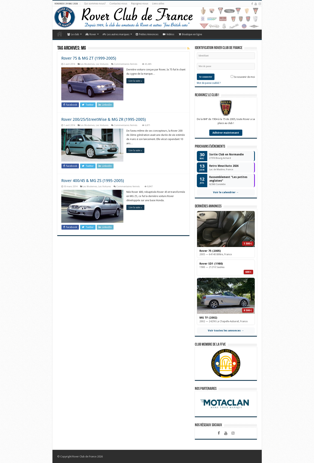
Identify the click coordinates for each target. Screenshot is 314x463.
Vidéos (168, 34)
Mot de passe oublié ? (208, 83)
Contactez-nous (118, 3)
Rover (91, 34)
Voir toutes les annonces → (226, 330)
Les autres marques (116, 34)
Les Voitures (102, 64)
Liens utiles (158, 3)
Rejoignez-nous (139, 3)
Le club (73, 34)
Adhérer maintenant (225, 132)
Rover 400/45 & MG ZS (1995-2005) (92, 180)
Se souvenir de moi (243, 76)
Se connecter (205, 76)
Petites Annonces (147, 34)
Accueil (59, 34)
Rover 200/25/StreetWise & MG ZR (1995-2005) (103, 119)
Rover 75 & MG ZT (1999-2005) (88, 58)
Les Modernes (87, 64)
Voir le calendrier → (226, 192)
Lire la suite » (135, 80)
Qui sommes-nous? (95, 3)
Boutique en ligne (190, 34)
